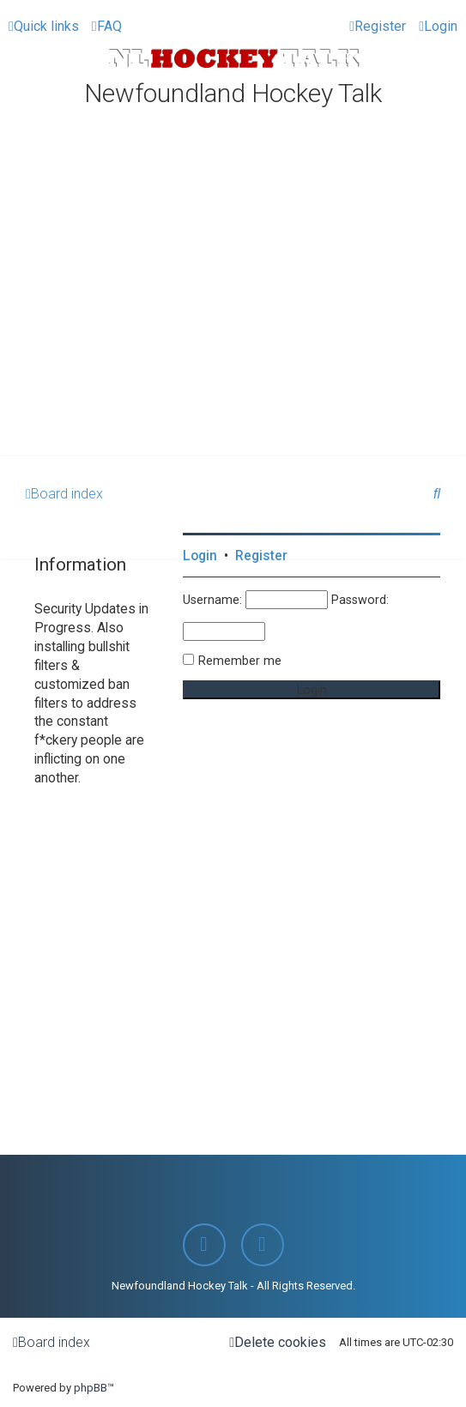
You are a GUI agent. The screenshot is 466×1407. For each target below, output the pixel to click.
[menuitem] (107, 27)
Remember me (239, 660)
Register (261, 556)
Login (200, 556)
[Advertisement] (233, 328)
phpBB (90, 1387)
